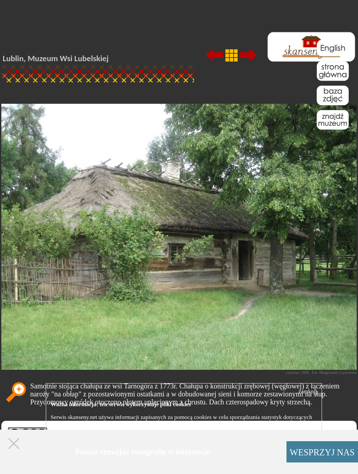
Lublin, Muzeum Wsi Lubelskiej (55, 58)
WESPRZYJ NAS (322, 452)
